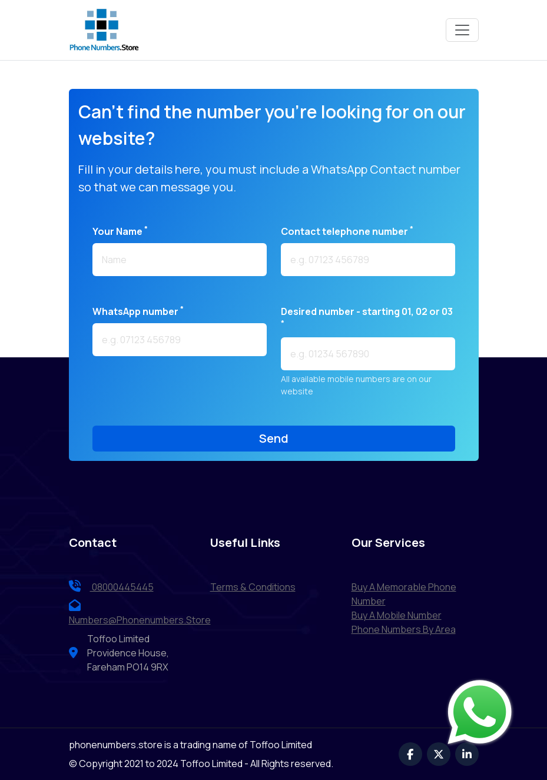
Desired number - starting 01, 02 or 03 (367, 316)
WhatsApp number (138, 311)
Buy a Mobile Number (397, 615)
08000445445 (111, 586)
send (274, 438)
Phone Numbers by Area (404, 629)
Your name (120, 231)
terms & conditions (253, 586)
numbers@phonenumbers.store (140, 612)
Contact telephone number (347, 231)
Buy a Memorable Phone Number (404, 594)
